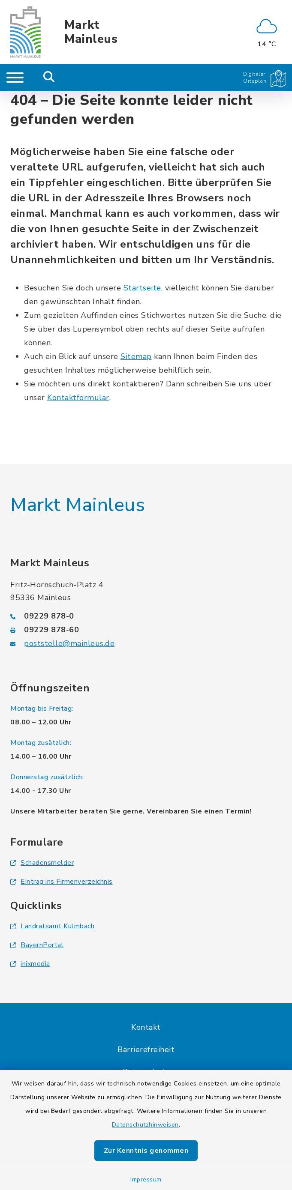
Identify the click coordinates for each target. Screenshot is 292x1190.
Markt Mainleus (90, 32)
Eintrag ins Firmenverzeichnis (61, 881)
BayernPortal (36, 945)
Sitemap (136, 356)
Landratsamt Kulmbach (52, 926)
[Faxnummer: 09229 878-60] (146, 630)
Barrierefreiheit (146, 1049)
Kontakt (146, 1027)
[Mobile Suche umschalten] (49, 77)
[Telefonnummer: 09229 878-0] (146, 616)
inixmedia (30, 964)
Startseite (142, 288)
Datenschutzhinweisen (145, 1125)
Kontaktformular (78, 397)
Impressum (146, 1179)
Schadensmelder (42, 862)
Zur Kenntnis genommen (146, 1150)
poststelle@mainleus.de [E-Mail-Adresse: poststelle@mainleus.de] (69, 643)
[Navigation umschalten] (15, 77)
